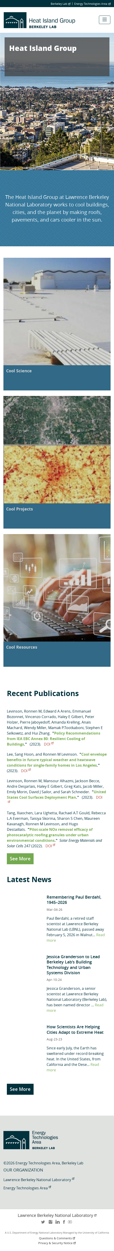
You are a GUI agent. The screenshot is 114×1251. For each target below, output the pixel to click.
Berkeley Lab (60, 3)
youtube (71, 1223)
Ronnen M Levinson (60, 754)
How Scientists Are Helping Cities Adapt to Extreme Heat (75, 1029)
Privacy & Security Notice (57, 1243)
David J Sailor (40, 791)
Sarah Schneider (75, 791)
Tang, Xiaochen (20, 812)
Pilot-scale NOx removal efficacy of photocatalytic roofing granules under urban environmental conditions (50, 835)
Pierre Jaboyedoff (35, 722)
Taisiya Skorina (42, 818)
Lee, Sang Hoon (20, 754)
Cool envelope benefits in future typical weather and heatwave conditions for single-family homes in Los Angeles (57, 760)
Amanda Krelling (65, 722)
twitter (43, 1223)
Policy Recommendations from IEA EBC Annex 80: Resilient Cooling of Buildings (53, 739)
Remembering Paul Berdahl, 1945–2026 (74, 899)
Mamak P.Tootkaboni (66, 727)
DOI (48, 744)
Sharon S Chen (69, 818)
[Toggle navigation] (104, 20)
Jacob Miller (93, 786)
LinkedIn (57, 1223)
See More (20, 859)
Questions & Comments (57, 1238)
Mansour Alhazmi (58, 780)
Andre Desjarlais (21, 786)
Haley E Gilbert (70, 716)
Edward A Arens (57, 711)
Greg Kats (72, 786)
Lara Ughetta (45, 812)
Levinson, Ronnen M (24, 711)
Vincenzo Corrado (40, 716)
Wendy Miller (35, 727)
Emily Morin (17, 791)
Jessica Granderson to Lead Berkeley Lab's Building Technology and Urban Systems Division (73, 964)
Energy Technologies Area (92, 3)
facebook (64, 1223)
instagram (50, 1223)
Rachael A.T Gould (74, 812)
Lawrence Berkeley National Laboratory (38, 1179)
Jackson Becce (87, 780)
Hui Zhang (41, 733)
